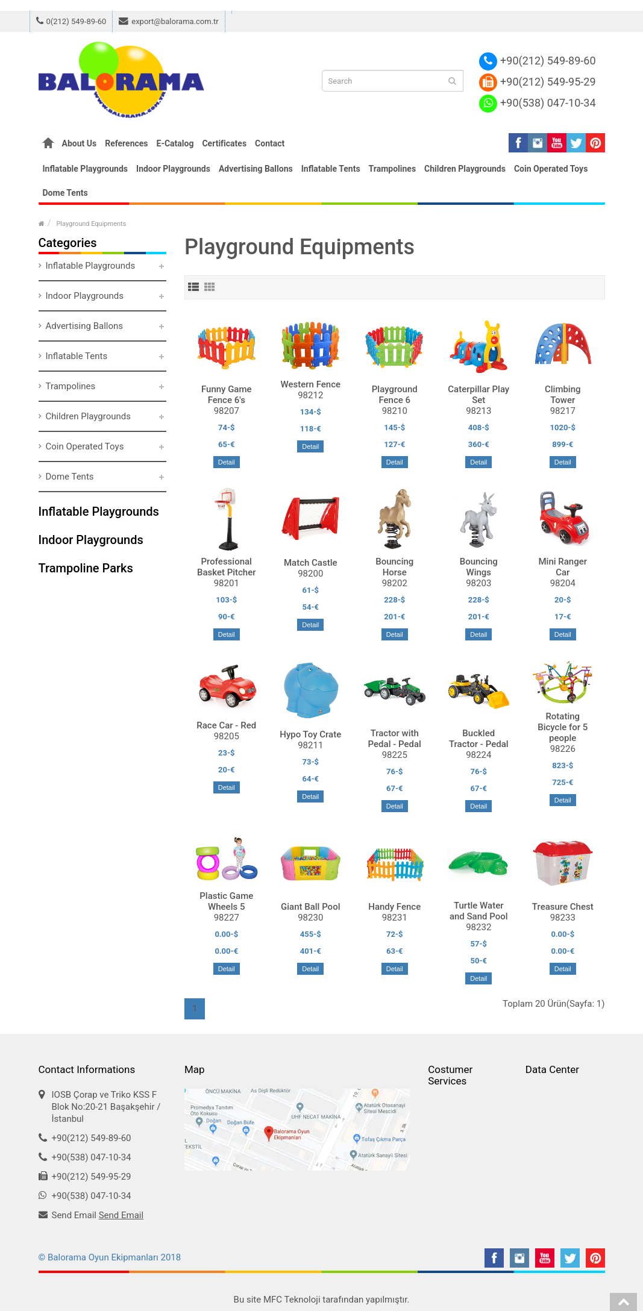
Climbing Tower (563, 394)
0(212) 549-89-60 (71, 22)
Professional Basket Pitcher (226, 567)
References (126, 143)
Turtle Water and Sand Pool (479, 911)
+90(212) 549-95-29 (537, 81)
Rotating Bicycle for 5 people (563, 727)
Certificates (224, 143)
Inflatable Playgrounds (85, 169)
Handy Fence (394, 906)
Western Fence (311, 384)
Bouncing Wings (479, 567)
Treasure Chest (563, 906)
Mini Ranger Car (562, 567)
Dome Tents (65, 193)
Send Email (121, 1215)
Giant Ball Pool (310, 906)
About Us (79, 143)
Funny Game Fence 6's (226, 394)
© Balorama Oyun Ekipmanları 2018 (110, 1257)
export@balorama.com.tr (168, 22)
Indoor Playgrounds (173, 169)
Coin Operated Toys (551, 169)
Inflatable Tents (330, 169)
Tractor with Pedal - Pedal (394, 738)
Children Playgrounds (465, 169)
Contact (269, 143)
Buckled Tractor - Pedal (479, 738)
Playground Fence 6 (395, 394)
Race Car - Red (226, 725)
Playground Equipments (91, 224)
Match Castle (310, 562)
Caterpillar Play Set (478, 394)
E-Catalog (175, 143)
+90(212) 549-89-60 (537, 60)
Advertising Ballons (256, 169)
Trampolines (392, 169)
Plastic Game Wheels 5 (226, 901)
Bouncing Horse (394, 567)
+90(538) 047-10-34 (537, 102)
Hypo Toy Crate (310, 734)
